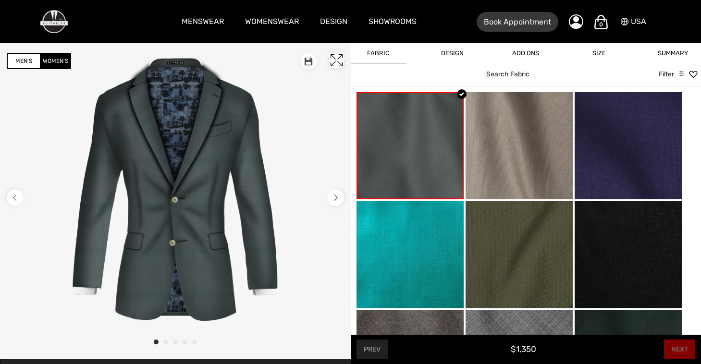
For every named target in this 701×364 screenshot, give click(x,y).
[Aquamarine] (410, 254)
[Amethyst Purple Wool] (628, 145)
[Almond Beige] (519, 145)
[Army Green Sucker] (519, 254)
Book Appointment (517, 21)
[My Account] (576, 21)
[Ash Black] (628, 254)
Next (679, 349)
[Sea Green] (410, 145)
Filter (666, 74)
